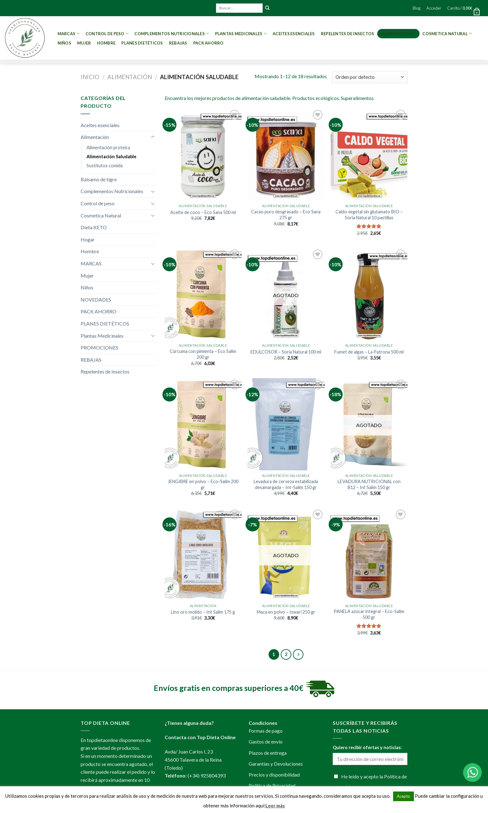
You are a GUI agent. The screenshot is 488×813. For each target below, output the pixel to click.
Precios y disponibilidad (274, 774)
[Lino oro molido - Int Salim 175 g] (203, 554)
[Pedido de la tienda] (369, 77)
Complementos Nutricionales (171, 33)
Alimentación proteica (108, 147)
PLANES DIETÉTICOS (142, 42)
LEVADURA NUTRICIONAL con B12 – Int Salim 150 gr (369, 484)
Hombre (106, 42)
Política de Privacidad (272, 785)
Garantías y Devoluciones (276, 764)
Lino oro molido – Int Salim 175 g (203, 612)
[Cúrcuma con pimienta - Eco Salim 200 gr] (203, 294)
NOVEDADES (96, 299)
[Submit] (267, 8)
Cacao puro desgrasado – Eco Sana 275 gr (286, 214)
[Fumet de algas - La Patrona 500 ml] (369, 294)
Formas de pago (266, 731)
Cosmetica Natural (447, 33)
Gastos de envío (266, 741)
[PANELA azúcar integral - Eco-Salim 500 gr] (369, 554)
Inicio (90, 77)
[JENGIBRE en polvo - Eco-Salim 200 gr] (203, 424)
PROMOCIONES (99, 347)
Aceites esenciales (294, 33)
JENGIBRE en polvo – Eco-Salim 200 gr (203, 484)
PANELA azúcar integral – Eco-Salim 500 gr (369, 614)
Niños (64, 42)
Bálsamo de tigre (99, 179)
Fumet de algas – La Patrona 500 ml (369, 351)
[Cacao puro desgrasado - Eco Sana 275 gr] (285, 154)
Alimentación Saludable (111, 156)
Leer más (275, 805)
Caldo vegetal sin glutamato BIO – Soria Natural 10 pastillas (369, 214)
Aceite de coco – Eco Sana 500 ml (203, 212)
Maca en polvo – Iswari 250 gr (286, 612)
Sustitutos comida (105, 165)
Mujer (84, 42)
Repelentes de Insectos (347, 33)
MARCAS (69, 33)
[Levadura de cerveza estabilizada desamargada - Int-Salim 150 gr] (285, 424)
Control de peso (107, 33)
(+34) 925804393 (207, 775)
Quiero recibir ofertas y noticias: (367, 747)
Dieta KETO (94, 227)
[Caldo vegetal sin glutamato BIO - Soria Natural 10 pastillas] (369, 154)
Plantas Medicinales (241, 33)
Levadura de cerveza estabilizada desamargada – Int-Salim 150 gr (286, 484)
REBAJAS (178, 42)
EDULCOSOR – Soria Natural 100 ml (286, 351)
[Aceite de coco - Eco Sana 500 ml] (203, 154)
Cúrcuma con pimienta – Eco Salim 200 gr (203, 354)
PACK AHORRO (208, 42)
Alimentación (398, 33)
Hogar (88, 239)
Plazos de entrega (268, 753)
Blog (416, 8)
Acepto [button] (403, 796)
